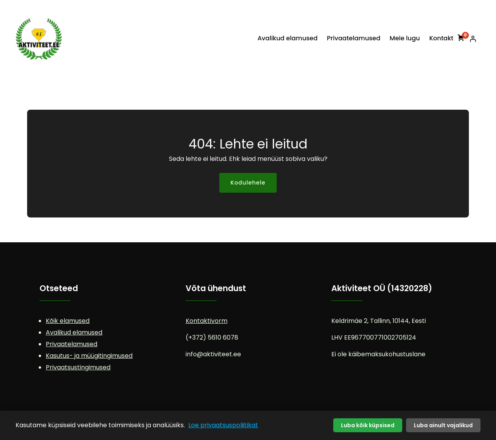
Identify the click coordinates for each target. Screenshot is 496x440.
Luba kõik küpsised (367, 425)
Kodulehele (248, 182)
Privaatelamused (71, 344)
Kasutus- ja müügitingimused (89, 355)
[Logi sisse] (472, 39)
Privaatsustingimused (78, 367)
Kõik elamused (68, 320)
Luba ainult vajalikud (443, 425)
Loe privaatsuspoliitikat (223, 425)
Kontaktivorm (206, 320)
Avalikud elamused (74, 332)
